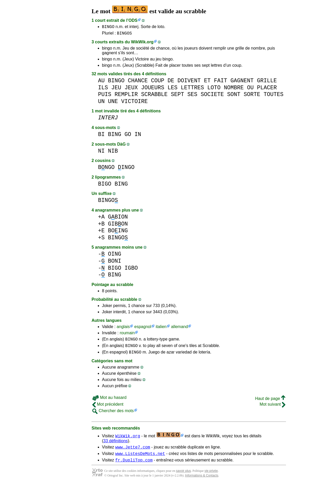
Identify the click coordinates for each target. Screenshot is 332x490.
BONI (114, 262)
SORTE (252, 96)
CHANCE (138, 82)
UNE (113, 103)
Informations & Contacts (201, 482)
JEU (116, 89)
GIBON (118, 225)
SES (192, 96)
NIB (113, 152)
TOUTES (273, 96)
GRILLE (267, 82)
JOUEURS (152, 89)
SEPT (177, 96)
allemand (179, 328)
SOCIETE (212, 96)
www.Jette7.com (132, 451)
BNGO (106, 169)
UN (101, 103)
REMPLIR (126, 96)
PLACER (267, 89)
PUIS (104, 96)
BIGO (104, 185)
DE (171, 82)
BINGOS (124, 34)
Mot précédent (107, 408)
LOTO (213, 89)
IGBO (131, 269)
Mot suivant (272, 408)
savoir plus (183, 477)
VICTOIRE (134, 103)
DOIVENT (188, 82)
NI (101, 152)
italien (161, 328)
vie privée (211, 477)
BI (101, 136)
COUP (157, 82)
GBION (118, 218)
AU (101, 82)
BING (114, 136)
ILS (103, 89)
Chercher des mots (113, 414)
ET (207, 82)
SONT (233, 96)
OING (114, 255)
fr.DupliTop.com (134, 466)
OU (250, 89)
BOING (118, 232)
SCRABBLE (154, 96)
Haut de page (270, 402)
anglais (123, 328)
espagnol (142, 328)
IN (137, 136)
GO (128, 136)
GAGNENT (242, 82)
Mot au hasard (109, 401)
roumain (127, 334)
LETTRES (192, 89)
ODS (132, 20)
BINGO (108, 27)
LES (172, 89)
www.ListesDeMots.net (140, 459)
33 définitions (115, 445)
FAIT (220, 82)
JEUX (131, 89)
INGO (126, 169)
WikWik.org (142, 43)
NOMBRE (234, 89)
